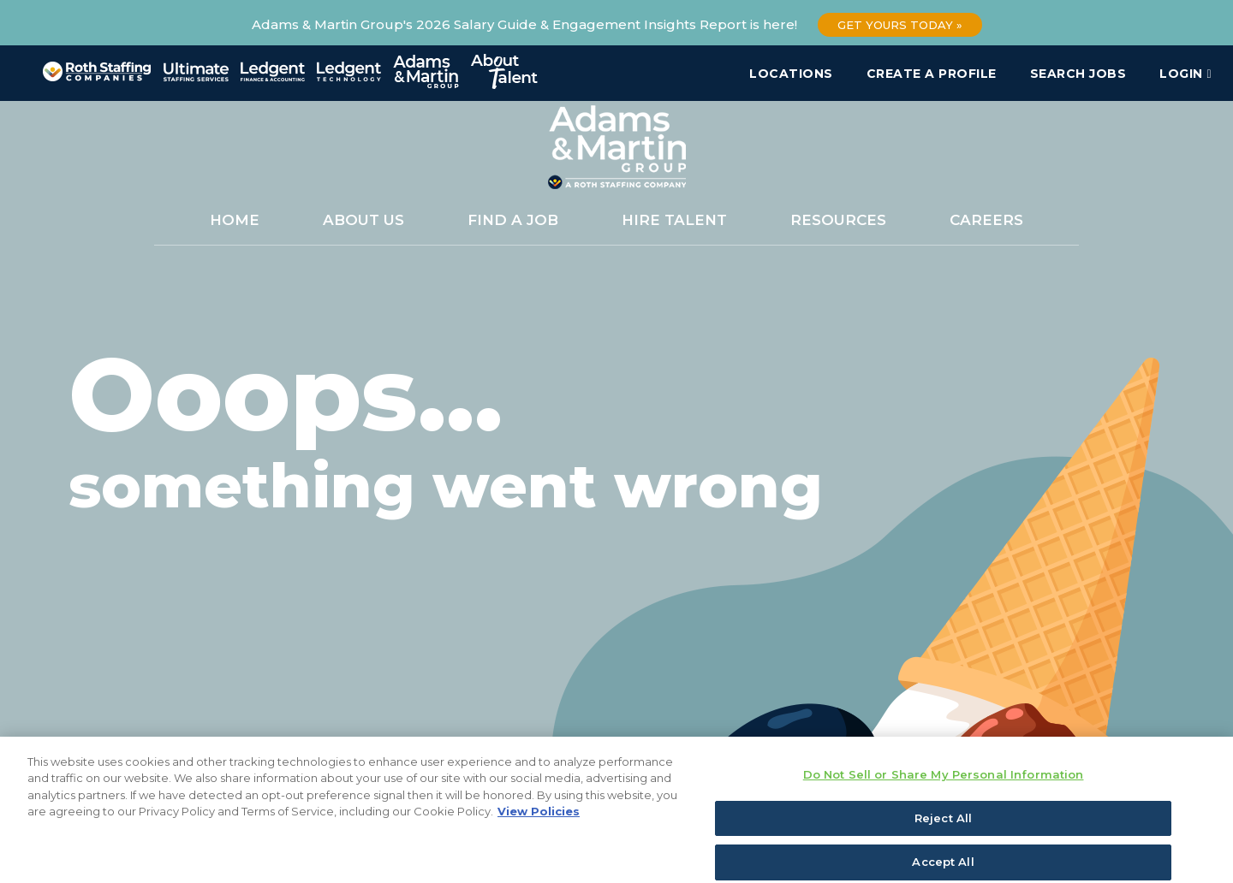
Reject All (943, 828)
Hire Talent (674, 219)
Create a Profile (932, 73)
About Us (363, 219)
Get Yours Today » (899, 25)
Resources (838, 219)
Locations (791, 73)
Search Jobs (1078, 73)
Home (234, 219)
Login (1185, 73)
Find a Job (513, 219)
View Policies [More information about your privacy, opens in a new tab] (538, 822)
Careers (986, 219)
